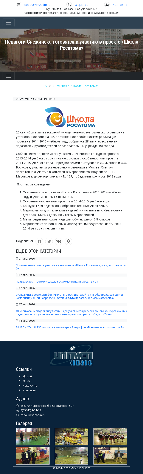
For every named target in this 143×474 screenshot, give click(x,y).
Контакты (120, 5)
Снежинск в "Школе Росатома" (75, 86)
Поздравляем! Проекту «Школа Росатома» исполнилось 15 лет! (57, 281)
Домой (27, 376)
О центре (81, 5)
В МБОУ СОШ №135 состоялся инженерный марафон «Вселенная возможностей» (70, 327)
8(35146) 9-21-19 (30, 410)
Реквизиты (30, 385)
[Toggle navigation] (9, 22)
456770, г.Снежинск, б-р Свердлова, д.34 (47, 406)
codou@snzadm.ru (37, 5)
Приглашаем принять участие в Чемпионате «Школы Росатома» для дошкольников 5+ (71, 266)
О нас (26, 381)
